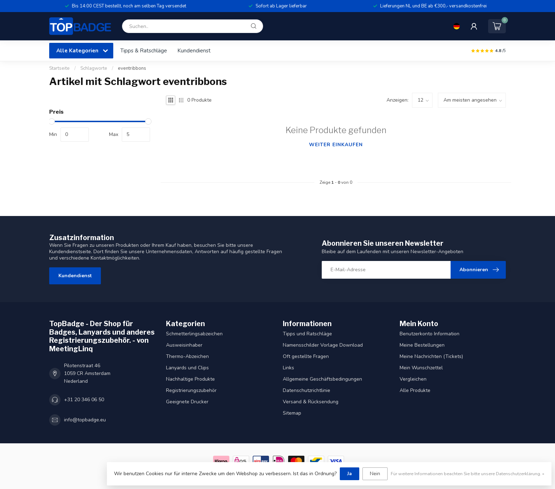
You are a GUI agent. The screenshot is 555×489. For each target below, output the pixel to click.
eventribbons (132, 68)
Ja (349, 473)
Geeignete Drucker (187, 401)
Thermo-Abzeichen (187, 356)
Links (288, 367)
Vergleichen (413, 379)
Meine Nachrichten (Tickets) (431, 356)
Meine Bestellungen (422, 345)
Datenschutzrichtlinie (306, 390)
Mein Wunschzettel (421, 367)
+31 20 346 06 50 (84, 399)
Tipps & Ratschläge (143, 50)
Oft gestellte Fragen (306, 356)
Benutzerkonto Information (429, 333)
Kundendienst (194, 50)
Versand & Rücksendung (310, 401)
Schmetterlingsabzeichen (194, 333)
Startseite (59, 68)
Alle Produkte (415, 390)
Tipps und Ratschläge (307, 333)
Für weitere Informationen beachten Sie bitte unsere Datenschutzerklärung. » (467, 474)
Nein (375, 473)
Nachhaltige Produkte (190, 379)
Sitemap (292, 413)
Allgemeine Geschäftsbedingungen (322, 379)
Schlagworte (93, 68)
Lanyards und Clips (187, 367)
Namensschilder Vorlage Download (323, 345)
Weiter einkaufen (336, 144)
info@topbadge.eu (85, 419)
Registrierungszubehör (191, 390)
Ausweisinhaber (184, 345)
